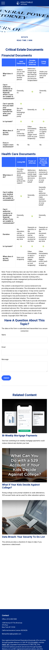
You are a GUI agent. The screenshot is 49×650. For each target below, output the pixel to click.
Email (4, 347)
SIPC (8, 644)
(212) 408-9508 (11, 619)
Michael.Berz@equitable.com (11, 634)
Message (5, 359)
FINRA (4, 644)
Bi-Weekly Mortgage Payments (19, 435)
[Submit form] (6, 377)
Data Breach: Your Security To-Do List (23, 536)
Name (4, 335)
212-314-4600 (32, 642)
